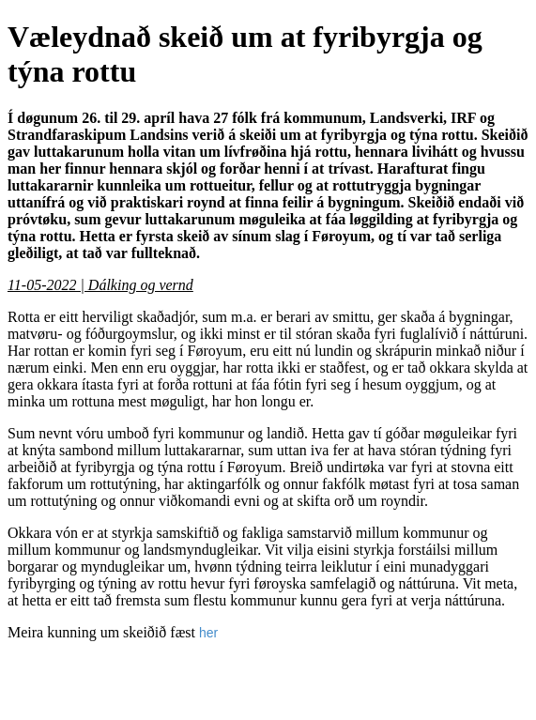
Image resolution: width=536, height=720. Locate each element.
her (208, 632)
